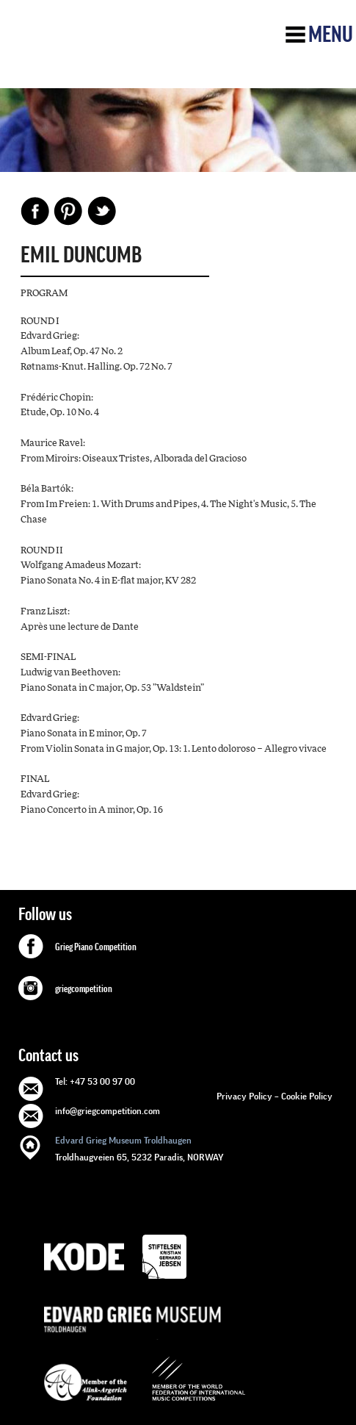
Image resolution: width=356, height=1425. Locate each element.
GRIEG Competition (122, 53)
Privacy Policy (244, 1096)
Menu (330, 35)
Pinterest (68, 211)
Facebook (35, 211)
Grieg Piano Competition (96, 947)
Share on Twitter (101, 211)
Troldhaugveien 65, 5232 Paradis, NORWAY (139, 1147)
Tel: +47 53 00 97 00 (95, 1081)
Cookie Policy (307, 1096)
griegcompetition (83, 989)
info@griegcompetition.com (107, 1111)
